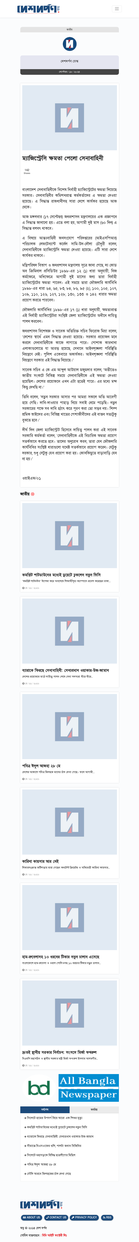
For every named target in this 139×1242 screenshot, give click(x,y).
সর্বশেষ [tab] (44, 1109)
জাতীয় (69, 29)
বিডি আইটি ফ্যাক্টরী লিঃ (54, 1235)
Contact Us (56, 1217)
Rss (107, 1217)
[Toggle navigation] (117, 8)
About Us (31, 1217)
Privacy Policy (84, 1217)
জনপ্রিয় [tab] (94, 1109)
